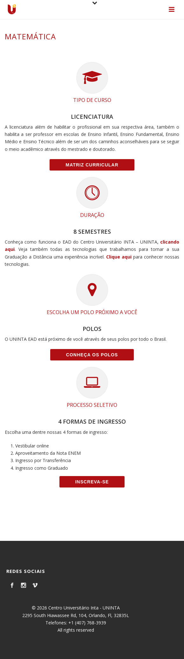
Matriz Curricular (91, 164)
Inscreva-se (92, 481)
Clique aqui (119, 257)
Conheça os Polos (92, 354)
